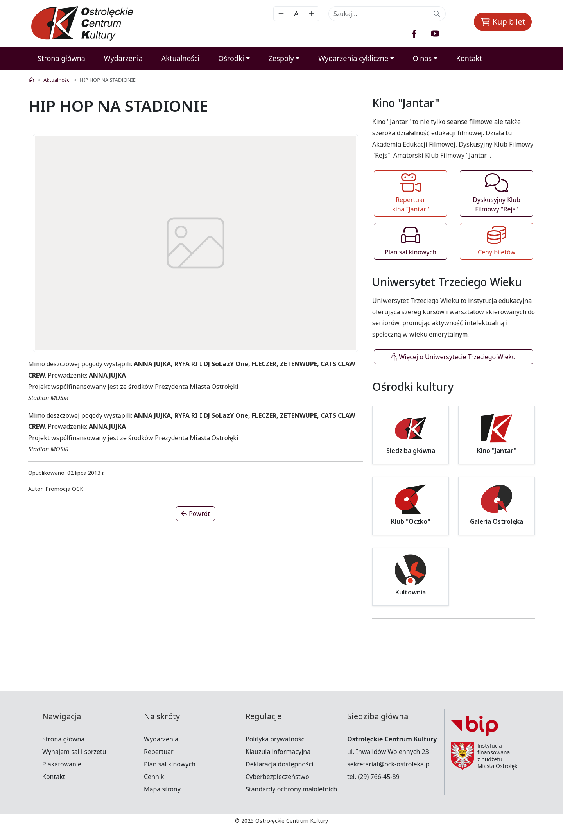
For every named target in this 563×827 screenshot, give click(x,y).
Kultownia (410, 592)
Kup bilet (503, 21)
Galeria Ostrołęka (496, 521)
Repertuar (159, 751)
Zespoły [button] (281, 58)
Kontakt (469, 58)
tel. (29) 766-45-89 (373, 776)
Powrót (195, 513)
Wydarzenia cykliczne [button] (353, 58)
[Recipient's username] (378, 13)
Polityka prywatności (276, 739)
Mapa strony (162, 789)
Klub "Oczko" (410, 521)
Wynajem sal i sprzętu (74, 751)
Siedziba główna (410, 451)
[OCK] (88, 23)
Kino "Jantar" (496, 451)
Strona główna (61, 58)
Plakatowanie (61, 764)
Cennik (154, 776)
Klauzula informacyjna (278, 751)
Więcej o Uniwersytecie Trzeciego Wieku (453, 357)
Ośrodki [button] (231, 58)
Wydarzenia (123, 58)
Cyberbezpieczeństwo (277, 776)
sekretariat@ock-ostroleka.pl (389, 764)
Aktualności (180, 58)
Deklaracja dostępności (279, 764)
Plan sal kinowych (169, 764)
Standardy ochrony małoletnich (291, 789)
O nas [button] (422, 58)
